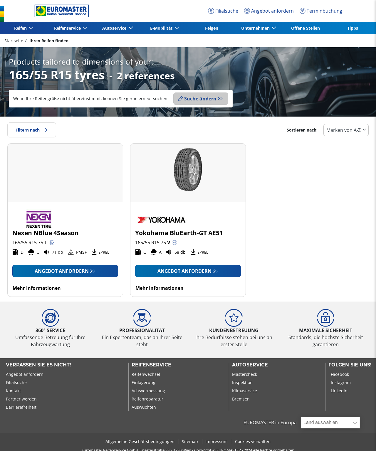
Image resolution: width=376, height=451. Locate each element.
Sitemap (190, 441)
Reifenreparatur (147, 399)
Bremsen (241, 399)
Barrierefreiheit (21, 407)
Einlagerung (143, 382)
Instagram (341, 382)
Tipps (352, 28)
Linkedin (339, 390)
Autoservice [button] (114, 28)
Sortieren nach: (302, 130)
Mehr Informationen (37, 288)
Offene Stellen (305, 28)
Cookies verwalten (253, 441)
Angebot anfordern (62, 271)
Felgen (211, 28)
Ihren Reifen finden (48, 40)
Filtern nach (32, 130)
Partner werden (21, 399)
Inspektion (242, 382)
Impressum (217, 441)
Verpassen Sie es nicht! (38, 365)
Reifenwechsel (146, 374)
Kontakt (13, 390)
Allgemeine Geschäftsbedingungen (140, 441)
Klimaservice (244, 390)
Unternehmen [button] (256, 28)
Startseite (13, 40)
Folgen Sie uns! (350, 365)
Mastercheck (244, 374)
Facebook (340, 374)
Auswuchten (144, 407)
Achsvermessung (148, 390)
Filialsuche (16, 382)
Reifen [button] (21, 28)
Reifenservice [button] (68, 28)
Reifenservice (151, 365)
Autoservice (250, 365)
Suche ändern (197, 98)
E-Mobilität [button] (162, 28)
